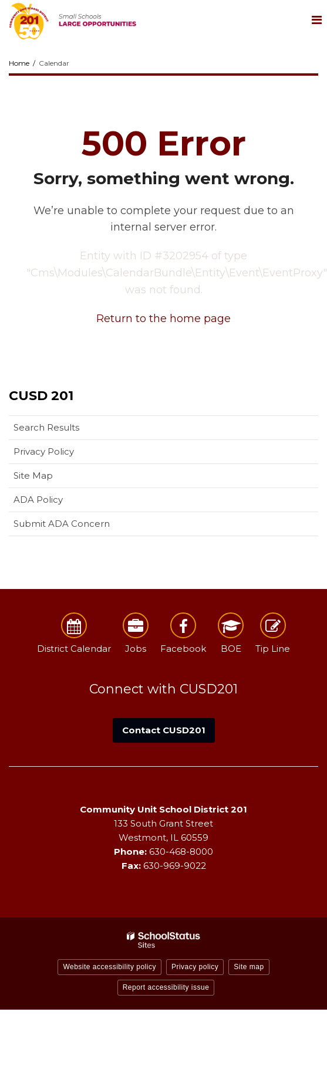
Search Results (46, 427)
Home (19, 63)
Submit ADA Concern (62, 523)
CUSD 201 (41, 396)
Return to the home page (163, 318)
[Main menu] (316, 19)
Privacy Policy (44, 451)
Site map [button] (249, 967)
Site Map (33, 475)
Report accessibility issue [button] (166, 987)
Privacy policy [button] (194, 967)
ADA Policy (38, 499)
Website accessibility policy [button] (109, 967)
